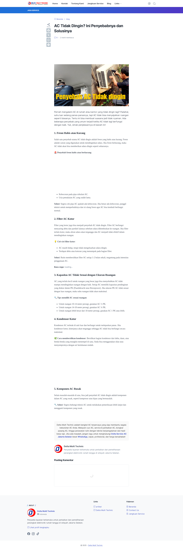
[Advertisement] (91, 51)
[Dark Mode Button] (149, 3)
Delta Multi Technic (46, 511)
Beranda (131, 507)
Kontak (64, 3)
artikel (97, 507)
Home (55, 3)
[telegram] (48, 45)
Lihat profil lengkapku (38, 527)
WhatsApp (82, 437)
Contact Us (132, 510)
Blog (109, 3)
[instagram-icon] (33, 533)
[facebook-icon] (28, 533)
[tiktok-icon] (37, 533)
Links (117, 3)
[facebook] (48, 30)
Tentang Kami (77, 3)
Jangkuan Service (95, 3)
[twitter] (48, 35)
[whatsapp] (48, 40)
